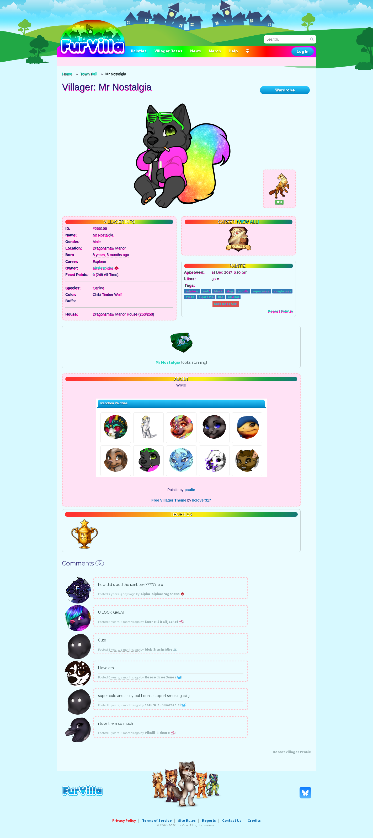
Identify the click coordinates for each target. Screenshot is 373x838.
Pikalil (150, 733)
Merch (215, 51)
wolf (206, 291)
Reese (150, 677)
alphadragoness (168, 594)
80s (220, 296)
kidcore (166, 733)
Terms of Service (157, 821)
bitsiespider (106, 268)
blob (148, 649)
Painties (139, 51)
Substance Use (225, 303)
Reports (209, 821)
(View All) (248, 222)
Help (233, 51)
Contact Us (231, 821)
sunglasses (282, 291)
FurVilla (92, 37)
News (195, 51)
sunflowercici (171, 705)
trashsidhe (165, 649)
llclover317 (201, 500)
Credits (254, 821)
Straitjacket (170, 622)
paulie (189, 490)
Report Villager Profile (292, 752)
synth (190, 296)
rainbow (192, 291)
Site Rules (187, 821)
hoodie (242, 291)
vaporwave (261, 291)
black (218, 291)
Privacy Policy (124, 821)
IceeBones (169, 677)
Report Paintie (280, 311)
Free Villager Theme (168, 500)
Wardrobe (285, 90)
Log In (302, 52)
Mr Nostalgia (168, 362)
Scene (150, 622)
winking (233, 296)
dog (230, 291)
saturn (150, 705)
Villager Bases (168, 51)
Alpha (145, 594)
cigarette (206, 296)
